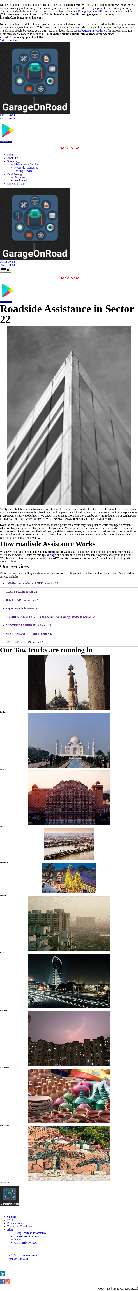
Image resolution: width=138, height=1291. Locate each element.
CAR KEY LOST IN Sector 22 (24, 642)
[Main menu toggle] (6, 270)
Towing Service (23, 170)
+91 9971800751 (18, 1258)
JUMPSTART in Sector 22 (22, 600)
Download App (6, 142)
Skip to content (8, 40)
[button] (69, 115)
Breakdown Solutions (26, 1236)
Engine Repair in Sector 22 (22, 608)
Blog (10, 1229)
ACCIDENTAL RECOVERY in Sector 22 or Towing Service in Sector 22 (50, 616)
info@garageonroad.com (22, 1255)
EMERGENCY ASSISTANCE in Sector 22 (32, 583)
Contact (11, 1216)
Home (10, 154)
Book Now (13, 174)
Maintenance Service (26, 164)
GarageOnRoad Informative (30, 1232)
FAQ (10, 1219)
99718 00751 (7, 118)
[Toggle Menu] (18, 162)
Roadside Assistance (26, 167)
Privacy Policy (15, 1223)
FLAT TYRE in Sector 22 (21, 591)
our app (51, 554)
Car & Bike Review (25, 1242)
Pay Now (19, 177)
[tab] (69, 583)
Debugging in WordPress (92, 11)
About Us (12, 157)
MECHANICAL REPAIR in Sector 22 (29, 633)
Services (12, 161)
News (17, 1239)
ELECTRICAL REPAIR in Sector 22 (28, 625)
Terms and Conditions (20, 1226)
